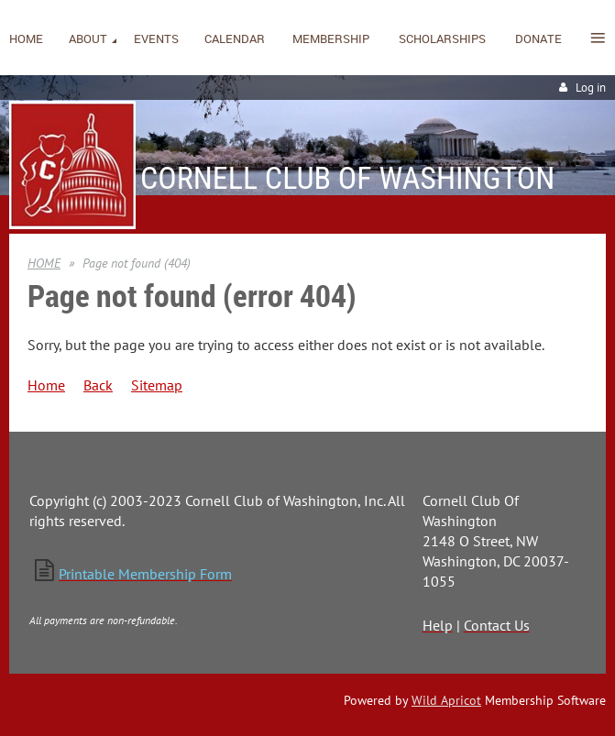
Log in (591, 87)
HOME (43, 263)
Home (46, 385)
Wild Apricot (446, 700)
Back (98, 385)
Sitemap (156, 385)
